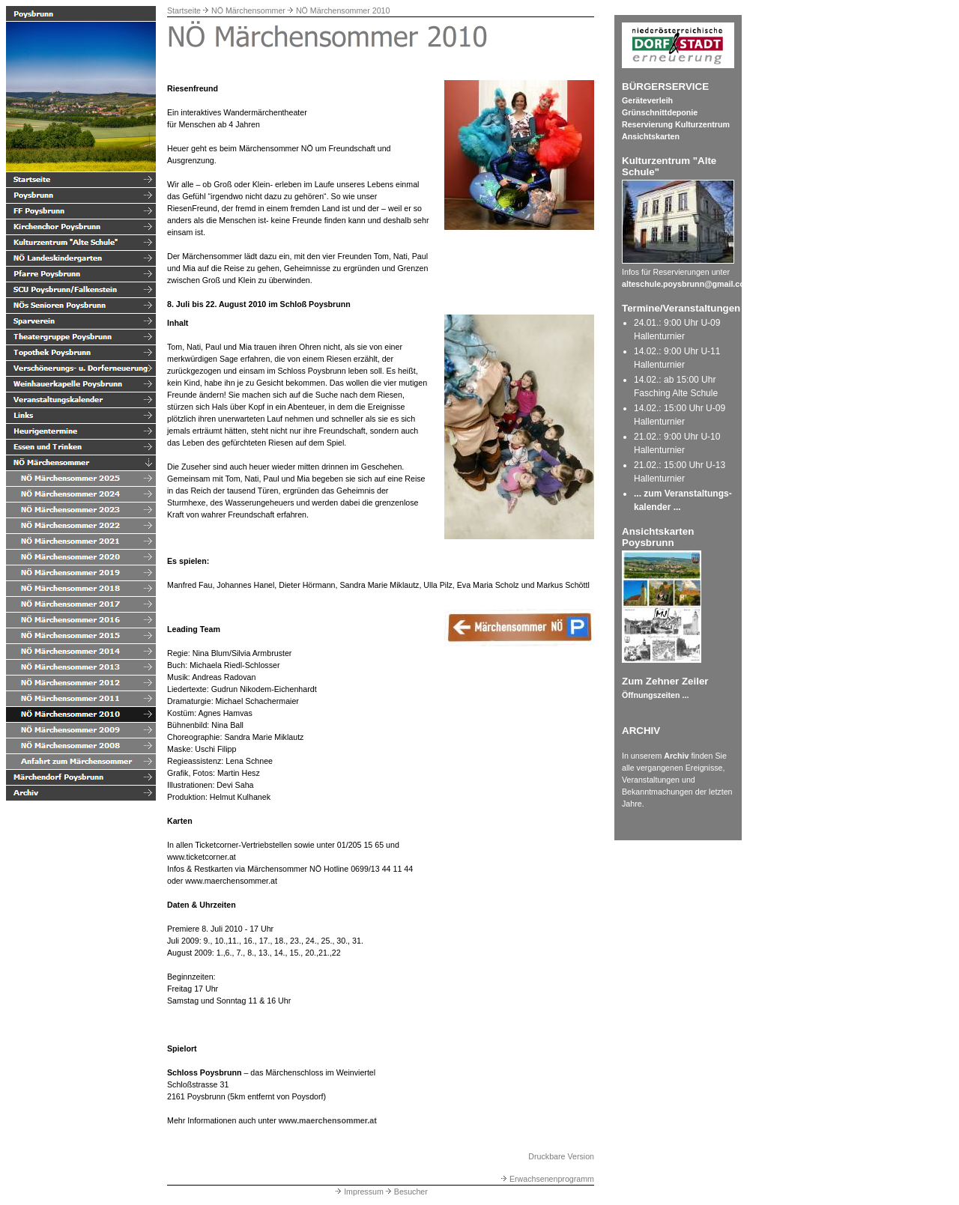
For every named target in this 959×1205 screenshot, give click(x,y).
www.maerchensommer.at (328, 1120)
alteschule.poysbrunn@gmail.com (686, 283)
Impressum (358, 1191)
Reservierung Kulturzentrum (676, 124)
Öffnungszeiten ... (655, 694)
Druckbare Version (561, 1156)
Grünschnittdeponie (660, 112)
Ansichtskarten (651, 136)
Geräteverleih (647, 100)
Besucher (406, 1191)
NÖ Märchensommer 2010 (343, 10)
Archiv (676, 755)
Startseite (184, 10)
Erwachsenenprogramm (546, 1178)
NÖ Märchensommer (248, 10)
